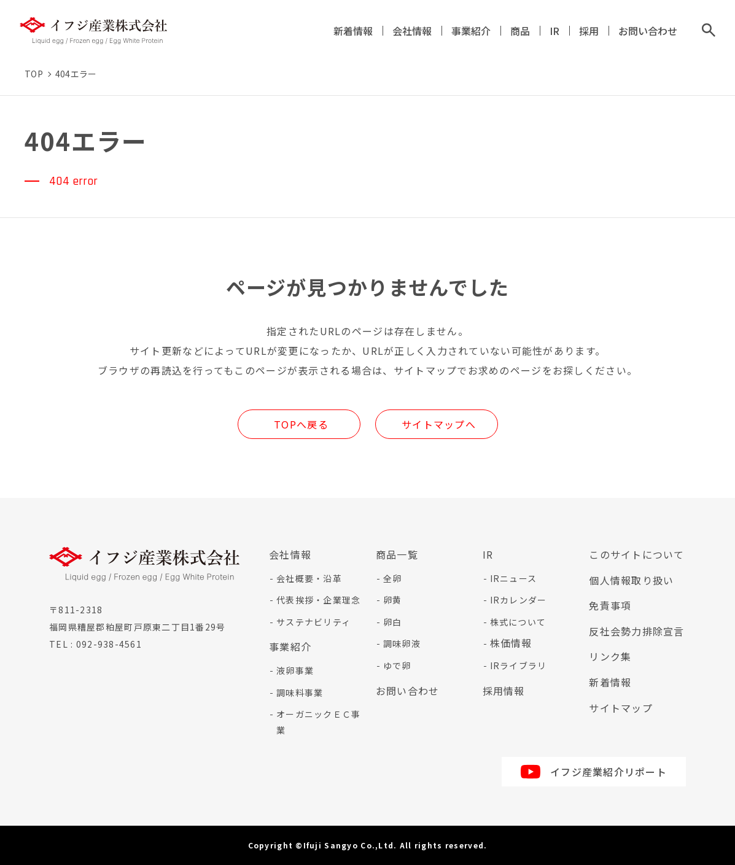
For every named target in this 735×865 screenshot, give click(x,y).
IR (554, 30)
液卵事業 (295, 670)
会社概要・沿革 (309, 578)
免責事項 (610, 605)
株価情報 (511, 642)
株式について (518, 622)
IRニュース (513, 578)
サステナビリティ (313, 622)
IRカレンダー (518, 600)
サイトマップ (621, 707)
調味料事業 (299, 692)
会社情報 (412, 30)
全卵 (392, 578)
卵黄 (392, 600)
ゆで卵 (397, 665)
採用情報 (504, 690)
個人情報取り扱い (631, 580)
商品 (520, 30)
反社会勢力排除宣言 (637, 631)
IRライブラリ (518, 665)
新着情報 (353, 30)
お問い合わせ (647, 30)
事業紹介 (471, 30)
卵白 (392, 622)
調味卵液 (402, 643)
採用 (589, 30)
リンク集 (610, 656)
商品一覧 (397, 554)
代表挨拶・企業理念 (318, 600)
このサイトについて (637, 554)
